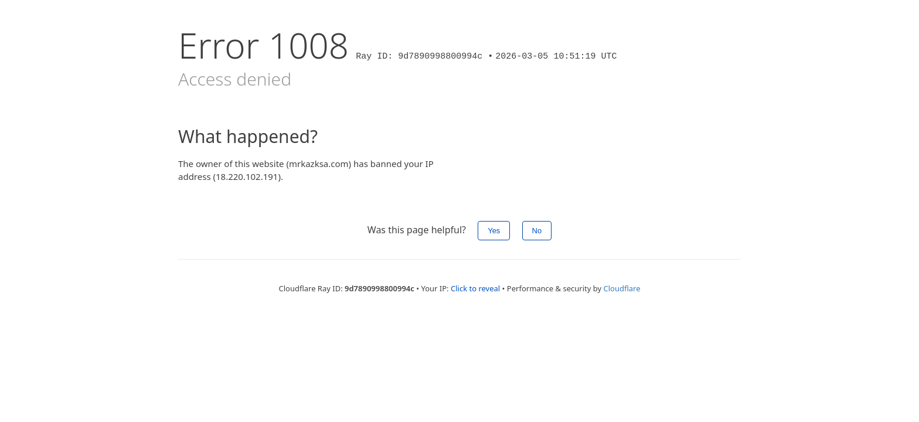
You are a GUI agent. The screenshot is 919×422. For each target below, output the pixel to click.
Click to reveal (475, 288)
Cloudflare (621, 288)
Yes (494, 230)
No (537, 230)
